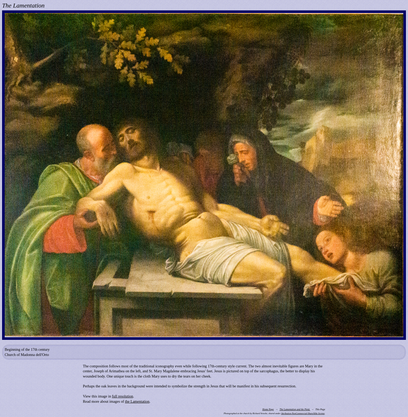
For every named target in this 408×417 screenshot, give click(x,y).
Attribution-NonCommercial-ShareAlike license (302, 413)
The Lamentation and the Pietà (294, 409)
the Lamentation (137, 401)
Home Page (268, 409)
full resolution (122, 396)
